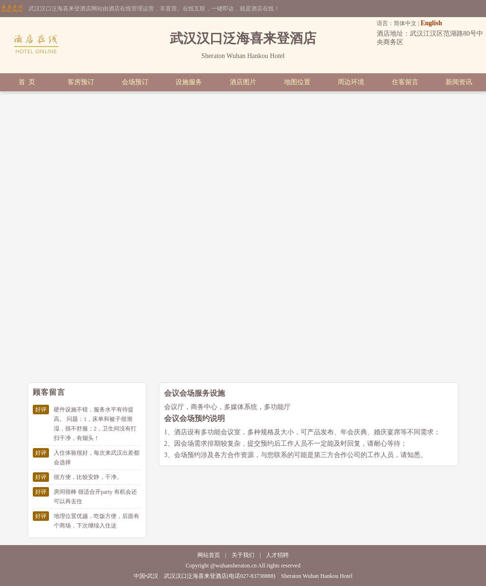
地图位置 (297, 82)
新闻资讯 (459, 82)
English (431, 23)
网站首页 (208, 555)
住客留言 (405, 82)
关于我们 (243, 555)
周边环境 (351, 82)
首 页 (27, 82)
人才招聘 (277, 555)
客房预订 (81, 82)
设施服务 (188, 82)
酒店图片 (243, 82)
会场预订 (135, 82)
